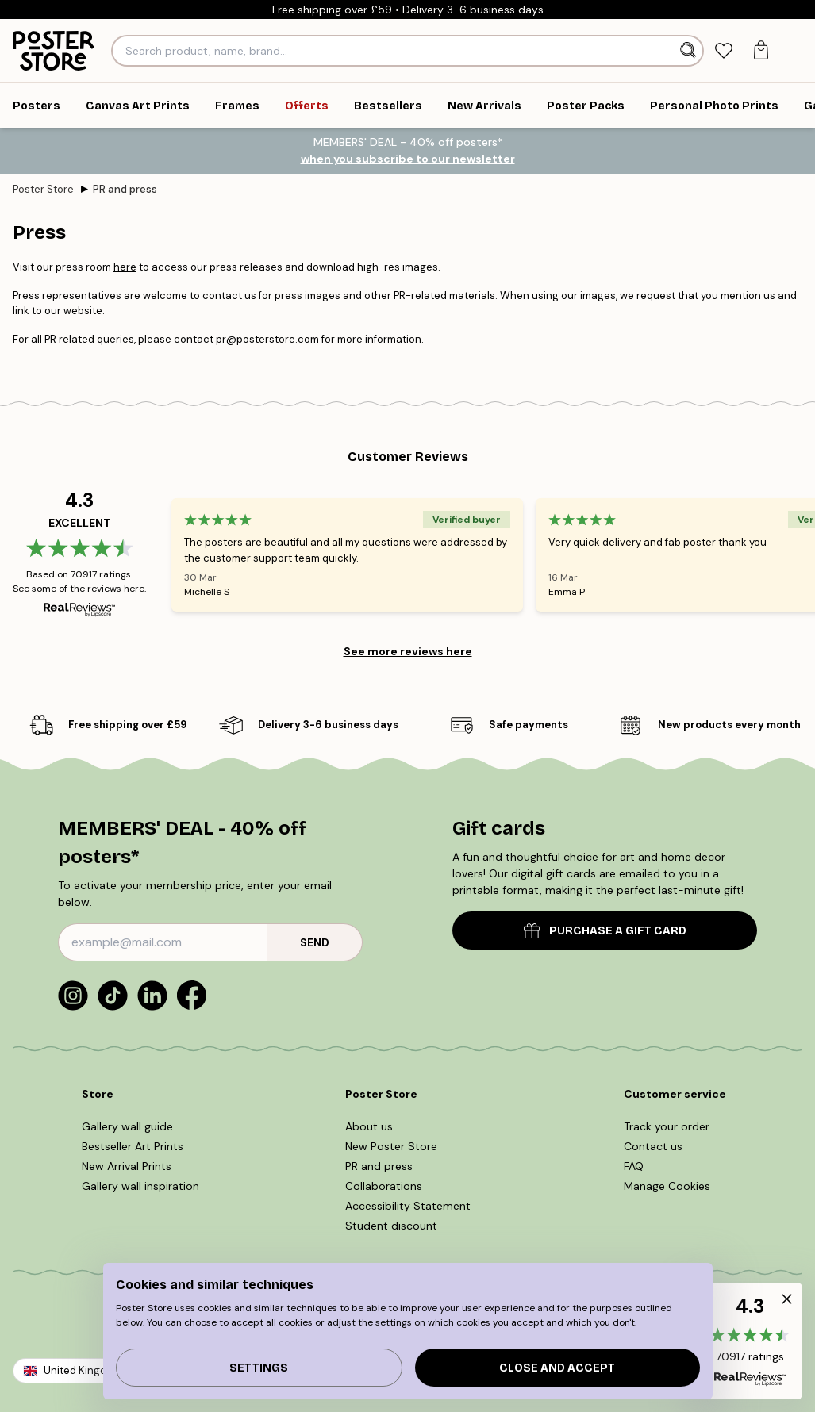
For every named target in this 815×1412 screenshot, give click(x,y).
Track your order (666, 1126)
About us (369, 1126)
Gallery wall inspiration (140, 1186)
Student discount (391, 1225)
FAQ (634, 1166)
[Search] (689, 51)
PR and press (125, 189)
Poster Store (43, 189)
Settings (258, 1368)
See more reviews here (408, 651)
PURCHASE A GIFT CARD (605, 930)
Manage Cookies (667, 1186)
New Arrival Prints (126, 1166)
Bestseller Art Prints (132, 1146)
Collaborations (383, 1186)
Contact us (653, 1146)
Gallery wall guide (127, 1126)
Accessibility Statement (408, 1206)
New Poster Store (391, 1146)
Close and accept (557, 1368)
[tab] (723, 51)
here (124, 267)
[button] (750, 1341)
